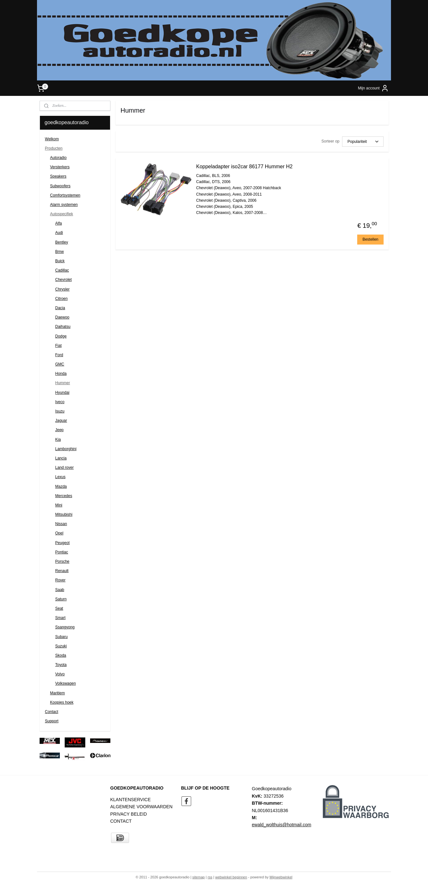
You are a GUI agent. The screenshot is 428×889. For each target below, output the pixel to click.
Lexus (60, 477)
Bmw (59, 251)
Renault (62, 571)
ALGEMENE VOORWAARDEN (141, 806)
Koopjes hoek (62, 702)
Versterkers (60, 167)
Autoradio (58, 157)
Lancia (61, 458)
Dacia (60, 308)
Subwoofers (60, 186)
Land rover (64, 467)
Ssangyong (65, 627)
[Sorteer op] (362, 141)
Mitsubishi (63, 514)
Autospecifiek (61, 214)
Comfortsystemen (65, 195)
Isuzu (60, 411)
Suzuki (61, 646)
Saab (59, 590)
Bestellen (370, 239)
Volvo (60, 674)
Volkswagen (65, 683)
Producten (54, 148)
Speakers (58, 176)
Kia (58, 439)
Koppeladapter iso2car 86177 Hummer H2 (244, 166)
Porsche (62, 561)
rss (210, 877)
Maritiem (57, 693)
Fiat (58, 345)
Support (52, 721)
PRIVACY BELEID (128, 814)
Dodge (61, 336)
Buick (60, 261)
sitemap (198, 877)
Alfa (58, 223)
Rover (60, 580)
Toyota (61, 664)
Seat (59, 608)
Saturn (61, 599)
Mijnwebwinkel (281, 877)
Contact (51, 711)
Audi (59, 232)
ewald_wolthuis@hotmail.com (282, 824)
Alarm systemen (64, 204)
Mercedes (63, 496)
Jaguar (61, 420)
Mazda (61, 486)
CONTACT (121, 821)
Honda (61, 373)
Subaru (61, 636)
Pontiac (61, 552)
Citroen (61, 298)
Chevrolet (63, 279)
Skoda (60, 655)
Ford (59, 355)
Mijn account (373, 88)
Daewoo (62, 317)
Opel (59, 533)
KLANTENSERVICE (130, 799)
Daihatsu (62, 326)
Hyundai (62, 392)
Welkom (52, 139)
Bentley (61, 242)
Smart (60, 618)
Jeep (59, 430)
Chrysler (62, 289)
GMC (59, 364)
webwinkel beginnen (231, 877)
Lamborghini (66, 449)
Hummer (62, 383)
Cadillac (62, 270)
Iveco (60, 402)
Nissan (61, 524)
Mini (58, 505)
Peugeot (62, 543)
